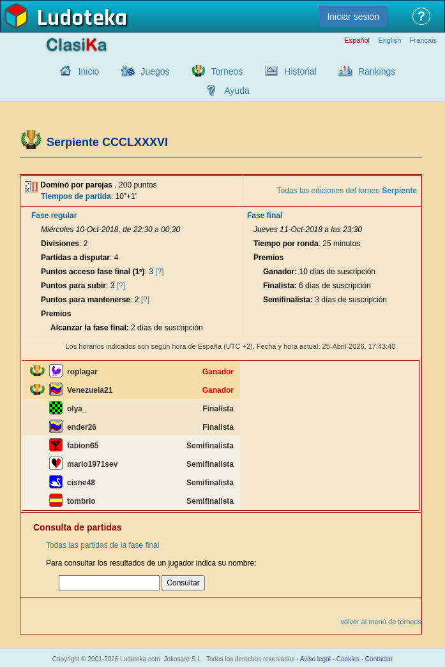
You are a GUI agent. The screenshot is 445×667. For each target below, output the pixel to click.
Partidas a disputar (75, 257)
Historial (300, 71)
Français (423, 40)
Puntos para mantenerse (85, 299)
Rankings (376, 71)
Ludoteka (82, 18)
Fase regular (54, 215)
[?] (159, 271)
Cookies (347, 659)
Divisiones (60, 243)
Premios (56, 313)
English (389, 40)
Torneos (227, 71)
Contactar (379, 659)
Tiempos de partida (76, 196)
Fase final (264, 215)
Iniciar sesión (353, 16)
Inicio (89, 71)
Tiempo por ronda (286, 243)
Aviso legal (315, 659)
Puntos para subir (73, 285)
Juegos (154, 71)
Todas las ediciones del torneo (347, 190)
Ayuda (236, 90)
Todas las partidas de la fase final (102, 545)
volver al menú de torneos (380, 622)
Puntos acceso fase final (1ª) (93, 271)
